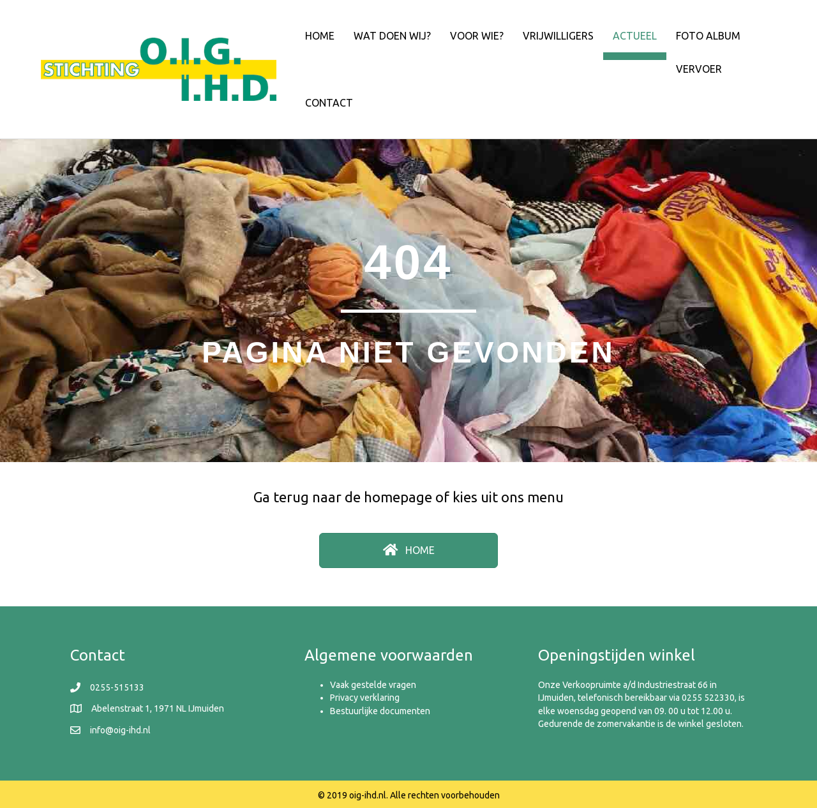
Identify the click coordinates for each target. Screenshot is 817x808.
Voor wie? (477, 35)
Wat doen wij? (392, 35)
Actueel (635, 35)
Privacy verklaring (365, 697)
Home (319, 35)
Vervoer (699, 69)
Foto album (708, 35)
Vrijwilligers (558, 35)
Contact (329, 102)
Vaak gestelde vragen (373, 685)
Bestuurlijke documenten (380, 711)
